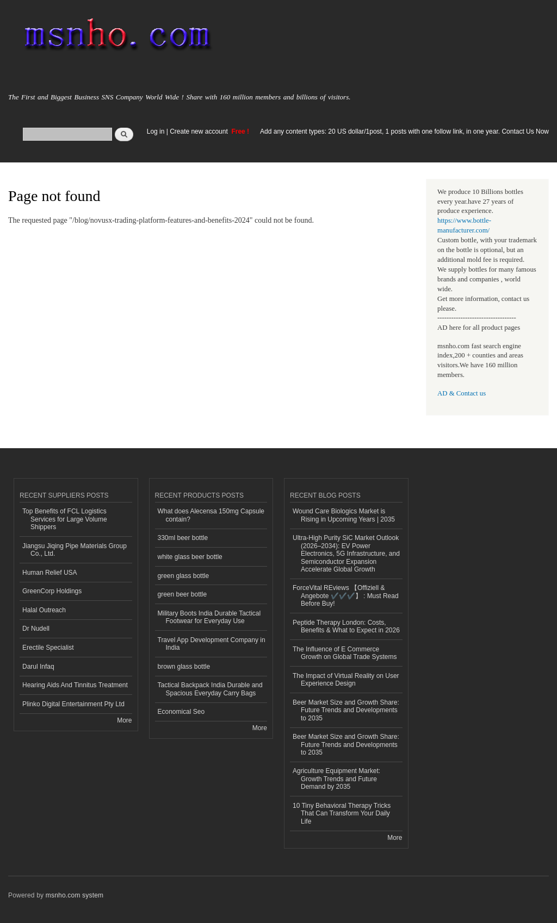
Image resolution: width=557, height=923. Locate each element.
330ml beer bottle (183, 538)
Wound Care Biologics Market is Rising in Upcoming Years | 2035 (344, 515)
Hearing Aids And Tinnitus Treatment (75, 685)
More (124, 720)
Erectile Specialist (48, 647)
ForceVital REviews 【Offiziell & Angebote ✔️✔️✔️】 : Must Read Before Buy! (346, 595)
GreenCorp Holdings (52, 591)
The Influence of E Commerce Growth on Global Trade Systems (345, 653)
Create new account (200, 131)
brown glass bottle (184, 666)
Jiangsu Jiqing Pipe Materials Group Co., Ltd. (74, 549)
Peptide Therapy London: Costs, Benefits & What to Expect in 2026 (346, 626)
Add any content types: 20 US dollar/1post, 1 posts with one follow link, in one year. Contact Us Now (404, 131)
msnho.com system (74, 895)
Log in (156, 131)
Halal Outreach (44, 610)
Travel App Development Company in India (211, 643)
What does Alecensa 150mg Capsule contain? (211, 515)
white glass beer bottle (190, 557)
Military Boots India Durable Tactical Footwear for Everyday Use (209, 617)
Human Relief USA (49, 572)
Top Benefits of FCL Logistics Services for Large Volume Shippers (64, 519)
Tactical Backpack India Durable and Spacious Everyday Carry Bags (210, 688)
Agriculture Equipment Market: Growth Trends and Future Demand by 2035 (336, 778)
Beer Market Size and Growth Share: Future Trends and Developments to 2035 (346, 710)
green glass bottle (183, 576)
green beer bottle (182, 594)
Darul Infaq (38, 666)
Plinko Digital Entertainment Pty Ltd (73, 704)
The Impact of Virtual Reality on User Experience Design (346, 679)
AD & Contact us (461, 393)
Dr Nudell (35, 628)
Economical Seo (181, 711)
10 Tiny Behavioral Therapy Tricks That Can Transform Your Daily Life (342, 813)
